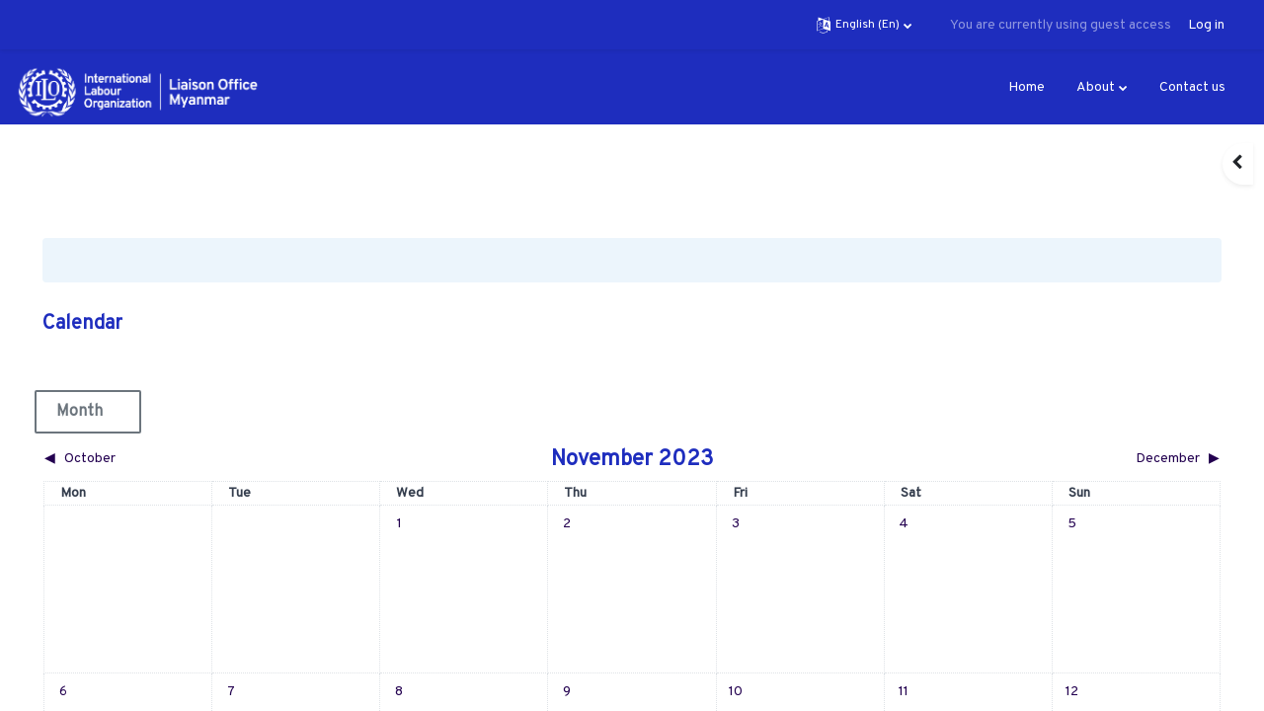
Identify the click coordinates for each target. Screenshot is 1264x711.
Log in (1206, 25)
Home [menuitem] (1026, 87)
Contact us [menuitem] (1192, 87)
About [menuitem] (1095, 87)
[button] (864, 25)
